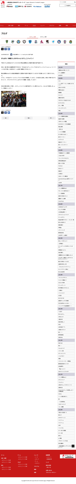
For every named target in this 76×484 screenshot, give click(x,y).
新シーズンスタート (63, 144)
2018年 (60, 182)
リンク (74, 25)
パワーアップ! (61, 230)
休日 (59, 324)
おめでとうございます (63, 371)
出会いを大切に (62, 87)
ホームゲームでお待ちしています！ (65, 247)
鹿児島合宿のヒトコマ (63, 363)
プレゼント (61, 382)
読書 (59, 358)
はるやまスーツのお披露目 (64, 124)
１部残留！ (61, 243)
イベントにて (61, 293)
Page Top (73, 446)
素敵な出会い (61, 90)
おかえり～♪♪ (62, 417)
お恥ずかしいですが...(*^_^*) (65, 385)
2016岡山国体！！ (62, 212)
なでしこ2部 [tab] (43, 37)
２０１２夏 (61, 350)
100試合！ (60, 173)
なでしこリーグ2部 (6, 462)
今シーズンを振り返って (63, 190)
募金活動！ (61, 225)
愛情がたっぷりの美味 (63, 300)
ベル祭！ (60, 311)
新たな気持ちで (62, 222)
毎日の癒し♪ (61, 322)
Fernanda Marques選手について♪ (65, 179)
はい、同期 (61, 105)
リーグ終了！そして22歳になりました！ (66, 84)
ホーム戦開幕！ (62, 72)
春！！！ (60, 332)
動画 (60, 25)
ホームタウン (61, 217)
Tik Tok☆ (60, 166)
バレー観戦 (61, 406)
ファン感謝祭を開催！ (63, 116)
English (68, 5)
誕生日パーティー (62, 142)
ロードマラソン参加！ (63, 269)
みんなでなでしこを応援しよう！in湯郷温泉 (66, 390)
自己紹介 (60, 75)
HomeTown (61, 201)
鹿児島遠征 (61, 334)
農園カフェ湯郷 (62, 198)
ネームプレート (62, 285)
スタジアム (51, 25)
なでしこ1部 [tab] (33, 37)
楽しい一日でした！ (63, 241)
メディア (37, 459)
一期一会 (60, 129)
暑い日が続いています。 (64, 261)
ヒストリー (49, 457)
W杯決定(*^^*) (61, 327)
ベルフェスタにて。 (63, 277)
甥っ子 (60, 415)
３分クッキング (62, 404)
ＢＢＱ (60, 394)
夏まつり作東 (61, 163)
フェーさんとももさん (63, 158)
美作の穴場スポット (63, 196)
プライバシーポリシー (51, 472)
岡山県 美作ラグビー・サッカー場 (66, 219)
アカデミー (37, 463)
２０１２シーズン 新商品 (64, 361)
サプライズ (61, 139)
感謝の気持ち (61, 97)
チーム (26, 25)
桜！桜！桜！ (61, 298)
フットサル (61, 428)
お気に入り (61, 316)
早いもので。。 (61, 314)
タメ (59, 81)
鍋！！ (60, 345)
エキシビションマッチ (63, 214)
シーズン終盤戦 (62, 131)
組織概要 (48, 455)
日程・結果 (10, 25)
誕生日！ (60, 171)
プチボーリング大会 (63, 440)
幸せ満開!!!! (60, 443)
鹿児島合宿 (61, 232)
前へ (6, 118)
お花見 (60, 295)
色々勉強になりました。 (64, 287)
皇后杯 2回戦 (61, 119)
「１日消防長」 (62, 401)
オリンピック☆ (62, 353)
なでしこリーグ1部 (6, 460)
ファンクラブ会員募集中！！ (65, 306)
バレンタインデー (62, 108)
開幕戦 (60, 92)
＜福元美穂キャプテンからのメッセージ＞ (66, 446)
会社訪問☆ (61, 366)
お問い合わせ (49, 470)
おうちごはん (61, 103)
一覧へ (28, 118)
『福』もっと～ (62, 369)
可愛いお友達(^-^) (62, 412)
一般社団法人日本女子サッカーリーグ (25, 2)
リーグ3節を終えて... (63, 396)
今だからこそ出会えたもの (64, 100)
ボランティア (61, 379)
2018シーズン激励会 (63, 176)
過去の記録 (48, 465)
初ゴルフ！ (61, 168)
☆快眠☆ (60, 290)
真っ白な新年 (61, 271)
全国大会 (60, 387)
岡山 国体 (60, 126)
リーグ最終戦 (61, 193)
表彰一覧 (49, 467)
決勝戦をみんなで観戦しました (65, 255)
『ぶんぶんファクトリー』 (64, 266)
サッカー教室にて (62, 280)
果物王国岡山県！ (62, 160)
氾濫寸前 (60, 319)
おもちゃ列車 (61, 282)
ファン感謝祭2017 (62, 188)
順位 (19, 25)
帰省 (59, 110)
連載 (67, 25)
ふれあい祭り (61, 155)
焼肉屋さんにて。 (62, 250)
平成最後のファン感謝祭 (64, 153)
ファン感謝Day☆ (62, 377)
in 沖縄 (60, 438)
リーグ (36, 457)
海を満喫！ (61, 252)
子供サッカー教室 (62, 121)
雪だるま (60, 343)
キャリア (60, 95)
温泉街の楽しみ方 (62, 264)
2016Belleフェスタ (62, 207)
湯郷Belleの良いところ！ (64, 70)
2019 (59, 147)
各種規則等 (49, 459)
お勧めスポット (62, 329)
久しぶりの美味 (62, 209)
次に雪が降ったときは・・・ (65, 303)
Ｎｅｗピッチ (61, 348)
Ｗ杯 (59, 425)
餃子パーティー (62, 137)
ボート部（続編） (62, 430)
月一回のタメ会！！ (63, 134)
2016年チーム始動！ (63, 235)
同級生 (60, 227)
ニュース (42, 25)
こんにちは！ (61, 356)
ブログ (34, 25)
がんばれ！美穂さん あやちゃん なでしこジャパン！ (65, 258)
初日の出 (60, 337)
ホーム (1, 25)
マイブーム (61, 420)
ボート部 (60, 433)
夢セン (60, 435)
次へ (51, 118)
